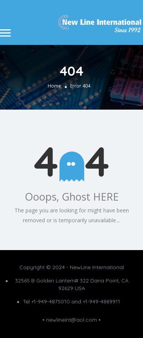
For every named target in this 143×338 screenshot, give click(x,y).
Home (54, 86)
